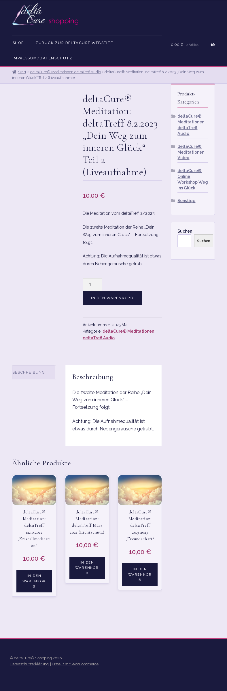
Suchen (184, 231)
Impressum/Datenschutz (42, 58)
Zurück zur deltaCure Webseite (74, 43)
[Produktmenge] (92, 284)
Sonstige (186, 200)
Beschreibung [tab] (28, 372)
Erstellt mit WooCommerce (75, 664)
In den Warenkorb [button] (34, 581)
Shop (18, 43)
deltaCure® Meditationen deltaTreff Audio (65, 72)
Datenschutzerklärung (29, 664)
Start (22, 72)
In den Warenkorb (112, 298)
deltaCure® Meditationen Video (190, 152)
